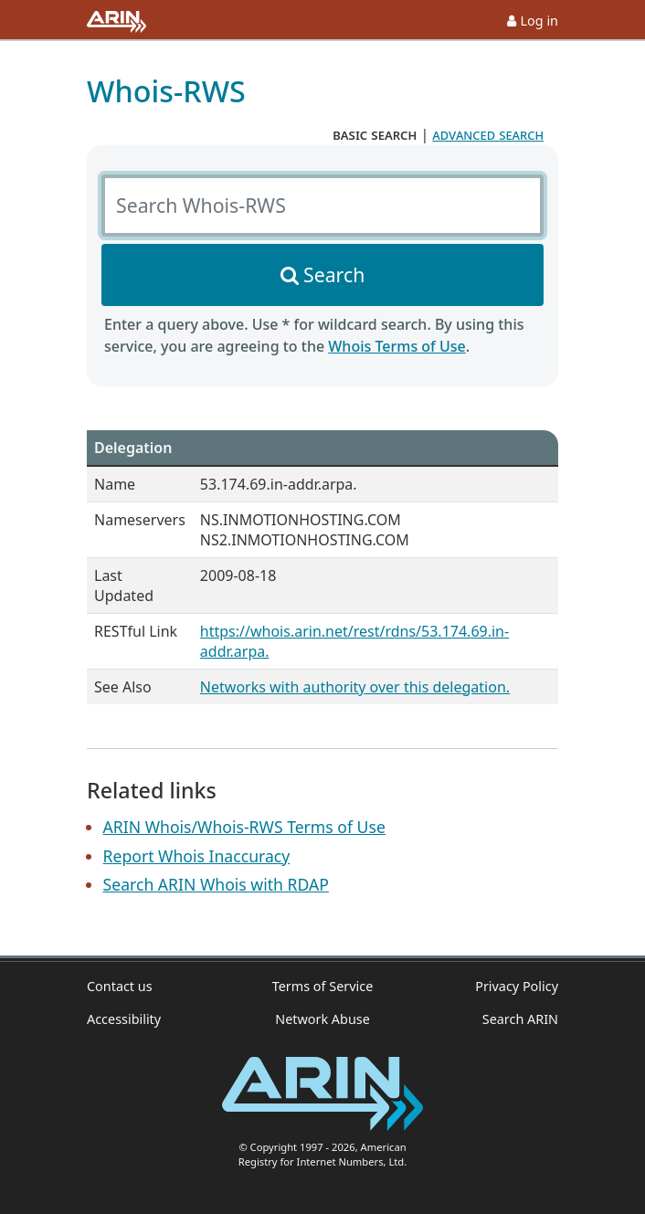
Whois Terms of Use (396, 346)
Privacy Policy (516, 986)
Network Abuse (322, 1019)
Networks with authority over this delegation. (355, 687)
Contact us (120, 986)
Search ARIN (520, 1019)
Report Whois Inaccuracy (197, 856)
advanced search (488, 134)
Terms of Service (323, 986)
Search (334, 274)
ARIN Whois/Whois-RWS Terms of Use (244, 827)
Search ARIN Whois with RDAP (216, 884)
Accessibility (124, 1019)
